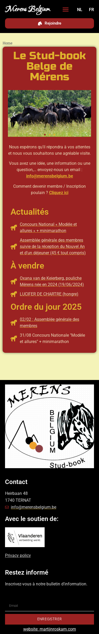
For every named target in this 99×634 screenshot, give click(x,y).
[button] (66, 9)
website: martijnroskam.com (49, 629)
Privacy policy (18, 555)
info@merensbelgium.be (49, 176)
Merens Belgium (27, 9)
